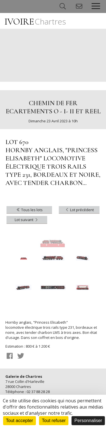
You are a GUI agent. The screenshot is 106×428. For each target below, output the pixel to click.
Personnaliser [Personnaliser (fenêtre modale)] (88, 420)
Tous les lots (29, 209)
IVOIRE (35, 21)
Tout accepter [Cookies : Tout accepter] (19, 420)
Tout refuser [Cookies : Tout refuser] (54, 420)
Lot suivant (27, 219)
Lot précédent (79, 209)
